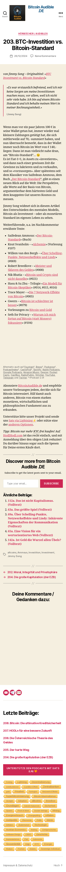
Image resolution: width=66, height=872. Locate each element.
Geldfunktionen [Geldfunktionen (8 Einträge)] (12, 787)
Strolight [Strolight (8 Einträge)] (9, 801)
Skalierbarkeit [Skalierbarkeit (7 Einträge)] (23, 825)
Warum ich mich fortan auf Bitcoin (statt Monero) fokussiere (32, 319)
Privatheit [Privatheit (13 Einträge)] (19, 791)
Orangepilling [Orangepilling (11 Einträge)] (34, 815)
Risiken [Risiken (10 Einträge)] (9, 849)
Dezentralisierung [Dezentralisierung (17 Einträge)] (41, 782)
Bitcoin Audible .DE (41, 9)
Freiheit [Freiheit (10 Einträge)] (21, 849)
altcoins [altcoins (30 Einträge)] (36, 800)
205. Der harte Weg (16, 749)
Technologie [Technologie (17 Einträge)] (41, 824)
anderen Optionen (20, 424)
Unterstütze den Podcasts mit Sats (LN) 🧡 (33, 770)
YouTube (50, 375)
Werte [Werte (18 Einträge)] (50, 820)
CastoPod (25, 369)
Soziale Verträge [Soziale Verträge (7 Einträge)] (41, 811)
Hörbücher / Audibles (33, 33)
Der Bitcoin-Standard (26, 179)
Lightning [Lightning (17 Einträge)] (22, 782)
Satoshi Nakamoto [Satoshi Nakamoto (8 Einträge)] (31, 806)
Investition (34, 552)
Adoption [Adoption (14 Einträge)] (22, 801)
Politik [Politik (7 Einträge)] (39, 820)
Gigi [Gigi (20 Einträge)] (27, 844)
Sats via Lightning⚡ (22, 421)
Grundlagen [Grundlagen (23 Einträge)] (12, 805)
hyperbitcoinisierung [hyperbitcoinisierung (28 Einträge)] (17, 796)
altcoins (12, 552)
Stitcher (39, 375)
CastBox (15, 375)
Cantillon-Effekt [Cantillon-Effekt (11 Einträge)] (31, 787)
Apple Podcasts (51, 369)
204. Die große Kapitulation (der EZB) (28, 757)
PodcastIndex (10, 369)
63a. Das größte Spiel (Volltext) (30, 510)
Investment (48, 552)
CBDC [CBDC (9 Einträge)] (28, 834)
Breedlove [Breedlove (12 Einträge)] (50, 801)
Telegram (8, 377)
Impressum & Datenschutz (18, 865)
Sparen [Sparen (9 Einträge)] (9, 810)
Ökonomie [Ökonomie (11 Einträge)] (27, 820)
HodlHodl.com (13, 435)
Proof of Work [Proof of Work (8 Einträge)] (23, 811)
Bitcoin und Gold (40, 310)
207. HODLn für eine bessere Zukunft (27, 730)
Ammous (22, 552)
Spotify (37, 369)
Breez (39, 367)
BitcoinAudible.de (30, 386)
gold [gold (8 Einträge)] (8, 792)
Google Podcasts (12, 372)
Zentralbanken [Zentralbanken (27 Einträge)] (51, 786)
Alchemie (39, 244)
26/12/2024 (20, 55)
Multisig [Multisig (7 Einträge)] (34, 830)
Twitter (23, 377)
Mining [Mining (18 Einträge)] (56, 810)
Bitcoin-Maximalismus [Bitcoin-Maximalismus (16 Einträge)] (45, 796)
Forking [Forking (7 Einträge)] (9, 782)
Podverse (49, 367)
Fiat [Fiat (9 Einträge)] (26, 839)
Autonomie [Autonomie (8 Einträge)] (37, 839)
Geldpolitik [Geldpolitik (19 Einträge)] (11, 820)
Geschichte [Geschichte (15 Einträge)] (42, 834)
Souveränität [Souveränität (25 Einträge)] (13, 843)
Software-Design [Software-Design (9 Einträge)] (13, 834)
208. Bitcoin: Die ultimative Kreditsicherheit (32, 723)
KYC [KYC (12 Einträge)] (37, 844)
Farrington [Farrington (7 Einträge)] (33, 792)
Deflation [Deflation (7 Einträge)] (9, 825)
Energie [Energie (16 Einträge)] (48, 844)
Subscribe (51, 483)
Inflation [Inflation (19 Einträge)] (49, 815)
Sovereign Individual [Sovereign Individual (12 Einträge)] (50, 849)
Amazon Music (31, 372)
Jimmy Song (15, 556)
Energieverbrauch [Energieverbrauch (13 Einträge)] (14, 815)
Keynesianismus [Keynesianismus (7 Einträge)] (12, 839)
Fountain (29, 367)
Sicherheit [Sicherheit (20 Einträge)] (50, 805)
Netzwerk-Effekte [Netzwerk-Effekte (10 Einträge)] (50, 791)
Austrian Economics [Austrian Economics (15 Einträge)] (16, 829)
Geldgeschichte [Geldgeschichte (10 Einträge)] (49, 829)
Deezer (44, 372)
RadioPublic (27, 375)
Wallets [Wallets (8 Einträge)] (33, 849)
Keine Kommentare (45, 55)
